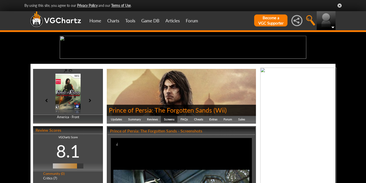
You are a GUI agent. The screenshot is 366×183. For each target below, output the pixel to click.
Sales (241, 159)
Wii (220, 149)
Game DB (150, 20)
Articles (172, 20)
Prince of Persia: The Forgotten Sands (160, 149)
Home (95, 20)
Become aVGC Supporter (270, 20)
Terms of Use (121, 5)
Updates (116, 159)
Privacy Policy (87, 5)
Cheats (198, 159)
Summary (134, 159)
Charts (113, 20)
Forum (192, 20)
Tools (130, 20)
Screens (169, 159)
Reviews (152, 159)
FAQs (184, 159)
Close (340, 6)
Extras (213, 159)
